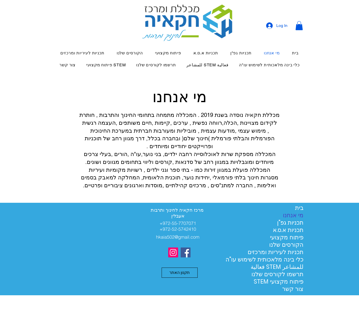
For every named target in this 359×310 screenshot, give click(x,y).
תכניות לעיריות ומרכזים (285, 252)
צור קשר (292, 289)
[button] (299, 25)
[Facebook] (186, 252)
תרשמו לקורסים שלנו (285, 274)
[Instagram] (173, 252)
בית (299, 208)
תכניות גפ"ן (290, 222)
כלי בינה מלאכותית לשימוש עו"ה (285, 259)
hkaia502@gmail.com (177, 237)
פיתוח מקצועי (286, 237)
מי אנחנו (293, 215)
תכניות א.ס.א (288, 230)
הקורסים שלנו (286, 245)
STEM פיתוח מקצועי (285, 281)
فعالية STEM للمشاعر (285, 267)
